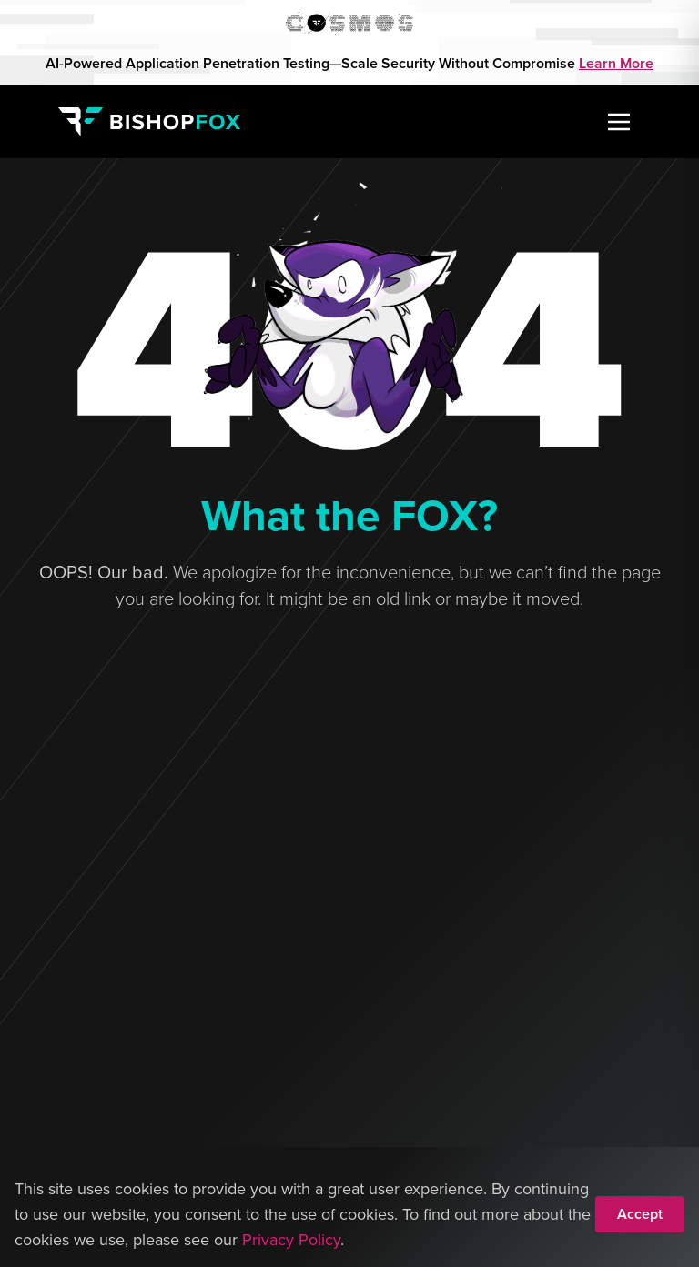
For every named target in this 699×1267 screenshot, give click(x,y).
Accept (640, 1213)
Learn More (616, 63)
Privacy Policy (291, 1239)
